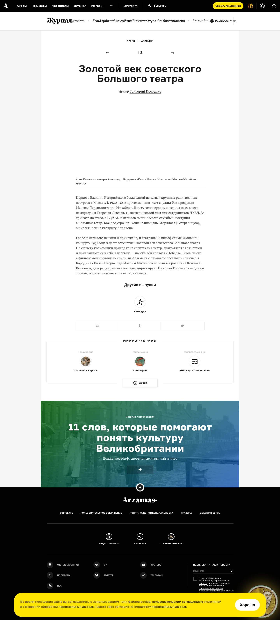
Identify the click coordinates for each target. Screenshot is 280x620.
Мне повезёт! (222, 21)
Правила (186, 513)
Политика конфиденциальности (151, 513)
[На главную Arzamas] (6, 6)
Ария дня (147, 41)
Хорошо (247, 605)
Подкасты (39, 6)
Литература (147, 21)
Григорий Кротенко (145, 91)
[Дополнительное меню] (112, 6)
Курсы (22, 6)
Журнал (80, 6)
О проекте (66, 513)
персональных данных (76, 607)
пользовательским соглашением (177, 601)
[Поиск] (274, 6)
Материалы (60, 6)
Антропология (174, 21)
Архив (131, 41)
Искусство (123, 21)
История (102, 21)
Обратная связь (210, 513)
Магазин (97, 6)
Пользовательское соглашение (101, 513)
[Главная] (140, 500)
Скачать (228, 5)
